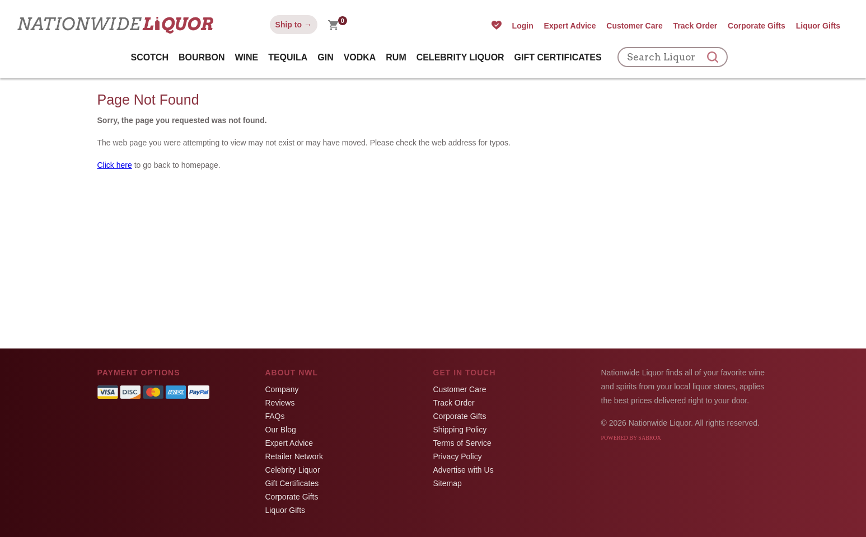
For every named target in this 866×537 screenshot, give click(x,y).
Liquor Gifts (818, 25)
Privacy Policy (457, 456)
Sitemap (447, 483)
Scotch (149, 57)
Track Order (695, 25)
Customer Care (634, 25)
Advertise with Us (463, 470)
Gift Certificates (558, 57)
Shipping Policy (460, 430)
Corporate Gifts (756, 25)
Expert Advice (570, 25)
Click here (114, 165)
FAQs (275, 416)
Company (282, 389)
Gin (325, 57)
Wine (247, 57)
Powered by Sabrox (631, 438)
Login (522, 25)
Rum (396, 57)
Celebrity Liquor (460, 57)
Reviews (280, 403)
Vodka (360, 57)
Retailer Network (294, 456)
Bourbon (202, 57)
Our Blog (280, 430)
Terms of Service (462, 443)
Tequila (287, 57)
